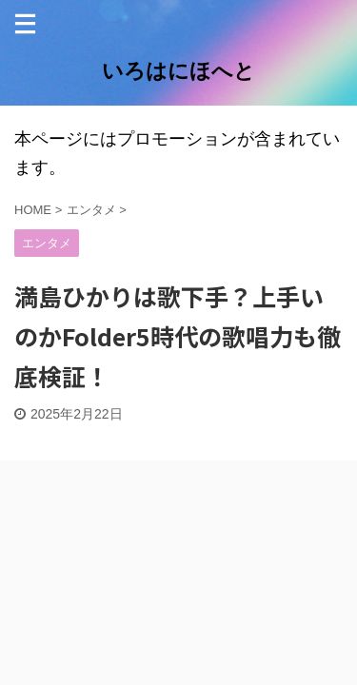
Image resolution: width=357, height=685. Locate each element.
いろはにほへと (178, 71)
